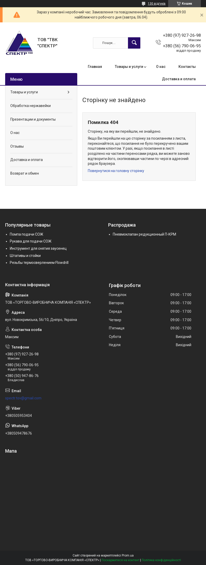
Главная (95, 67)
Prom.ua (128, 555)
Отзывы (17, 146)
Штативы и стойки (25, 256)
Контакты (187, 67)
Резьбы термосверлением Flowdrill (39, 263)
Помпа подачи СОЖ (26, 234)
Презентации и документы (33, 119)
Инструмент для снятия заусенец (38, 248)
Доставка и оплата (179, 79)
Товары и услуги (129, 67)
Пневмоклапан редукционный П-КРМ (144, 234)
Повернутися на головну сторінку (116, 171)
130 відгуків (157, 3)
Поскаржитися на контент (120, 560)
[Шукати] (134, 43)
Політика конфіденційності (161, 560)
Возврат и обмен (24, 173)
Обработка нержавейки (30, 106)
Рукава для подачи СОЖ (31, 241)
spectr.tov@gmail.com (23, 398)
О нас (161, 67)
